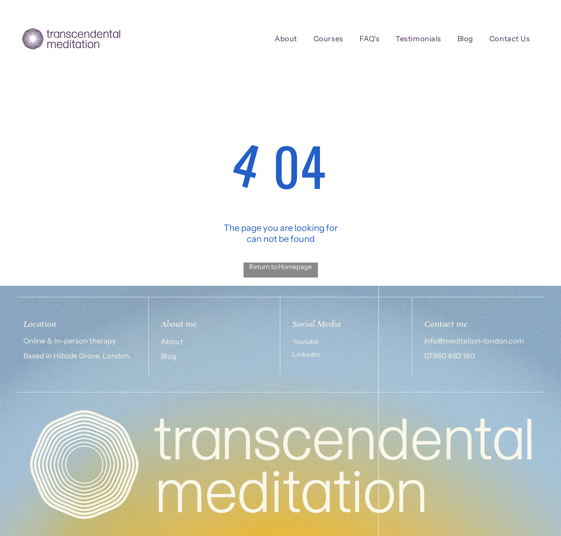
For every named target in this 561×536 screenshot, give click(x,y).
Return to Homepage (280, 267)
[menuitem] (286, 39)
